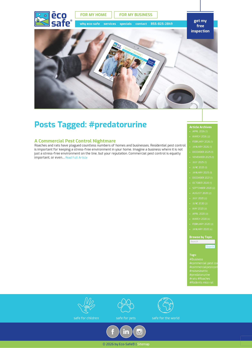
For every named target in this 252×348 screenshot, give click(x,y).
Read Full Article (76, 158)
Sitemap (143, 344)
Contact (141, 24)
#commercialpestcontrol (205, 267)
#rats (193, 279)
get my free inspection (200, 26)
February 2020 (201, 224)
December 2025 (201, 152)
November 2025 (201, 157)
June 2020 (198, 203)
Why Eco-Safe (90, 24)
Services (110, 24)
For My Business (135, 15)
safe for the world (165, 318)
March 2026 (199, 136)
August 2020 (200, 193)
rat (211, 282)
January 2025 (200, 172)
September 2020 (202, 188)
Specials (126, 24)
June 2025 (198, 167)
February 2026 (201, 141)
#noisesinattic (198, 271)
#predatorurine (199, 275)
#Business (196, 259)
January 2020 (200, 229)
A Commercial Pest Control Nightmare (75, 141)
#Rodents (195, 282)
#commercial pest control (206, 263)
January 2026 (200, 146)
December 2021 (201, 177)
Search (210, 247)
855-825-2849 (162, 24)
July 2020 (198, 198)
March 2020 (199, 219)
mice (206, 282)
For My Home (93, 15)
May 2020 (197, 208)
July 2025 (198, 162)
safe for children (86, 318)
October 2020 (200, 182)
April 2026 (198, 131)
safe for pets (126, 318)
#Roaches (204, 279)
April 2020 (198, 213)
